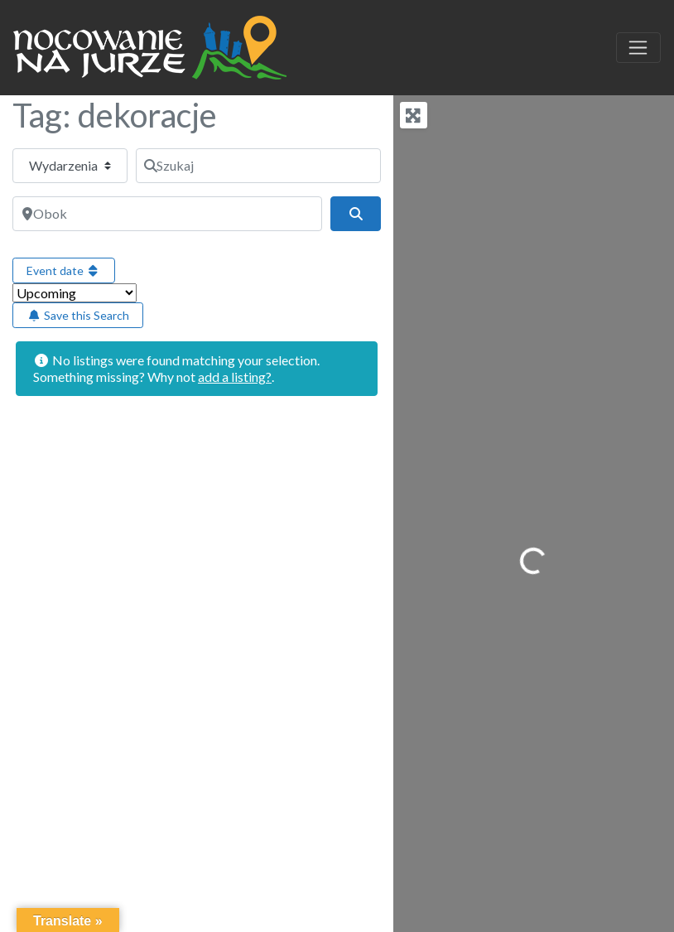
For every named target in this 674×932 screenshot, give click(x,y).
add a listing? (235, 376)
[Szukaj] (258, 165)
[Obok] (167, 213)
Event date (63, 270)
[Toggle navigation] (638, 48)
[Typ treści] (70, 165)
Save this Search (77, 315)
